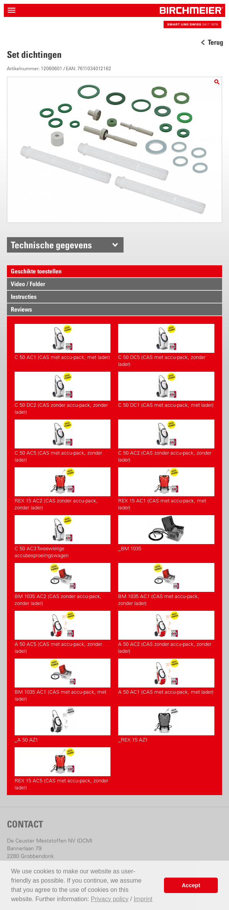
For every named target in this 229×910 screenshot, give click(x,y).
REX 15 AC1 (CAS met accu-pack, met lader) (166, 489)
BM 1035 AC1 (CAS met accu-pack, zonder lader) (166, 584)
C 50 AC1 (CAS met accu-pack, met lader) (63, 342)
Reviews (21, 309)
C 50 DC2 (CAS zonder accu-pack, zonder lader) (63, 393)
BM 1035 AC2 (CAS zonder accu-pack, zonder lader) (63, 584)
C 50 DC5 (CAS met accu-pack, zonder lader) (166, 345)
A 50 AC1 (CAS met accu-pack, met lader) (166, 677)
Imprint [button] (143, 899)
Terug (215, 42)
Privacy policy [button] (110, 899)
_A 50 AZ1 (63, 724)
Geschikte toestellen (36, 271)
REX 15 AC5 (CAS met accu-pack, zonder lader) (63, 768)
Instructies (24, 296)
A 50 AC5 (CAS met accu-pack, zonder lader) (63, 632)
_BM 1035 (166, 533)
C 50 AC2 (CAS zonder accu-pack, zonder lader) (166, 441)
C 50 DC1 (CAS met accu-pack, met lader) (166, 390)
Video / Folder (28, 284)
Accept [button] (191, 885)
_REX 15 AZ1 (166, 724)
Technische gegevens (51, 244)
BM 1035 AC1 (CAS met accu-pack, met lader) (63, 680)
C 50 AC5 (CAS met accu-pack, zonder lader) (63, 441)
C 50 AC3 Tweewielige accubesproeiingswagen (63, 536)
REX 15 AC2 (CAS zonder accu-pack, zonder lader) (63, 489)
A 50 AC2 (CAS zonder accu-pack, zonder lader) (166, 632)
